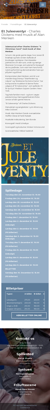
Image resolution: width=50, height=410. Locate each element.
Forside (4, 24)
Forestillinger (16, 24)
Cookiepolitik (25, 408)
